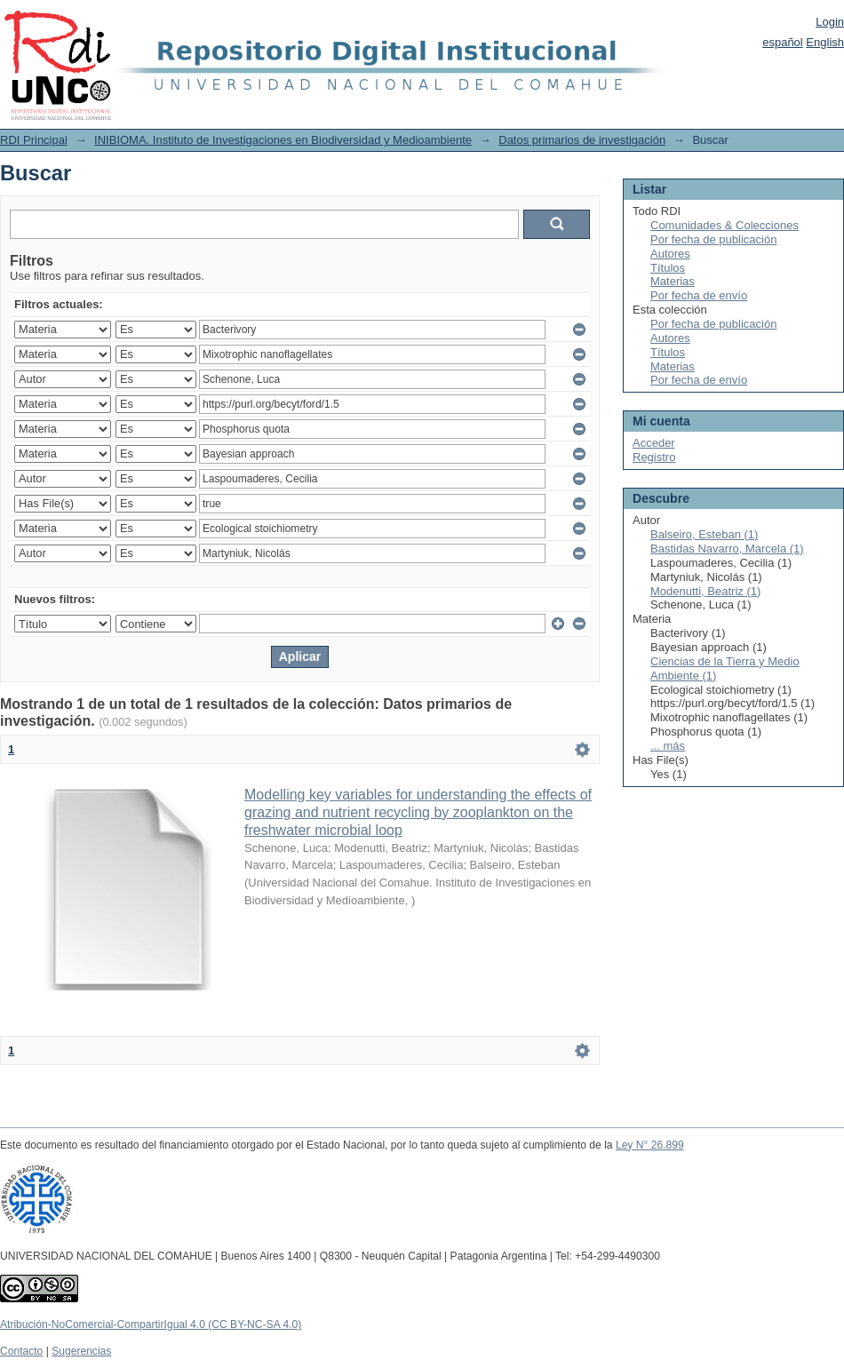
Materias (672, 281)
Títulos (667, 267)
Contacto (21, 1351)
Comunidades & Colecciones (724, 225)
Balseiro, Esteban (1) (704, 534)
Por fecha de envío (698, 295)
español (782, 42)
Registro (654, 457)
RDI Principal (34, 140)
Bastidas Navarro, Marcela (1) (727, 548)
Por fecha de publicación (713, 239)
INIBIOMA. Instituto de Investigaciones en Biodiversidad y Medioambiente (283, 140)
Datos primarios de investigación (581, 140)
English (825, 42)
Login (830, 21)
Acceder (654, 442)
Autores (670, 253)
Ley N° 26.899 (650, 1145)
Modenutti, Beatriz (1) (705, 591)
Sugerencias (81, 1351)
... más (667, 745)
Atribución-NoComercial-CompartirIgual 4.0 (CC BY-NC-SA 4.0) (150, 1324)
